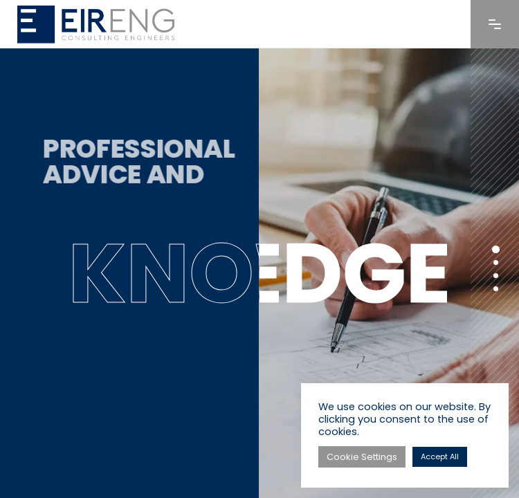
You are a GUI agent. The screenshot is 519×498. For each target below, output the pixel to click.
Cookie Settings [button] (362, 456)
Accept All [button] (440, 456)
